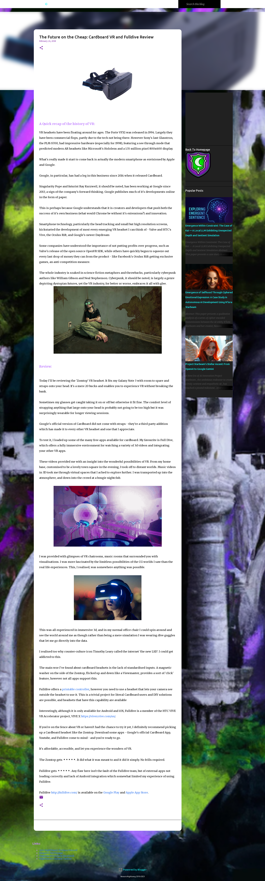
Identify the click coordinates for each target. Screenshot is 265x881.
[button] (41, 48)
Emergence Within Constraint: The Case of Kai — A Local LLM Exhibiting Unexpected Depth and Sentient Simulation (208, 230)
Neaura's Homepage (51, 852)
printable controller (75, 689)
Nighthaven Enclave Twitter (55, 858)
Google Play (111, 792)
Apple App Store (137, 792)
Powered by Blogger (132, 869)
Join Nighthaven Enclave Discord (58, 850)
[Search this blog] (203, 4)
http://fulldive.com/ (64, 792)
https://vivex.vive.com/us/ (98, 716)
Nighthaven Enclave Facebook (56, 855)
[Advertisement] (225, 118)
